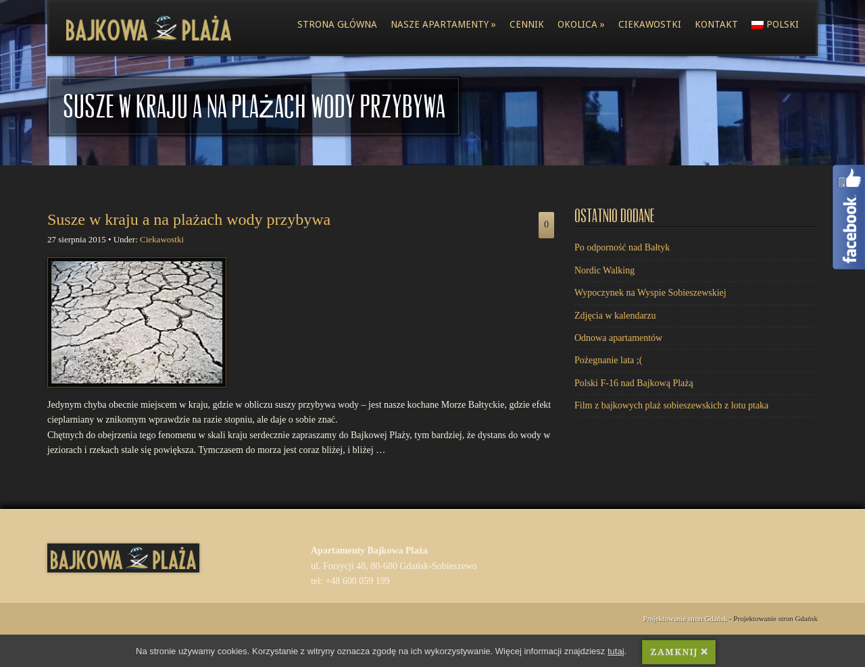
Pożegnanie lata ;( (608, 360)
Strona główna (337, 24)
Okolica (581, 24)
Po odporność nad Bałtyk (622, 247)
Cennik (527, 24)
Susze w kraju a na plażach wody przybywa (188, 219)
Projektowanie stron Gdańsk (685, 618)
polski (775, 24)
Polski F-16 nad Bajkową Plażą (633, 383)
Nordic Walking (604, 270)
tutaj (616, 652)
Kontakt (716, 24)
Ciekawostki (649, 24)
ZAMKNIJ (679, 654)
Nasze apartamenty (443, 24)
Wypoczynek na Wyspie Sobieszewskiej (650, 293)
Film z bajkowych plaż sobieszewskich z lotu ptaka (671, 405)
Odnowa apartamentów (618, 338)
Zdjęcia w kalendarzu (615, 316)
